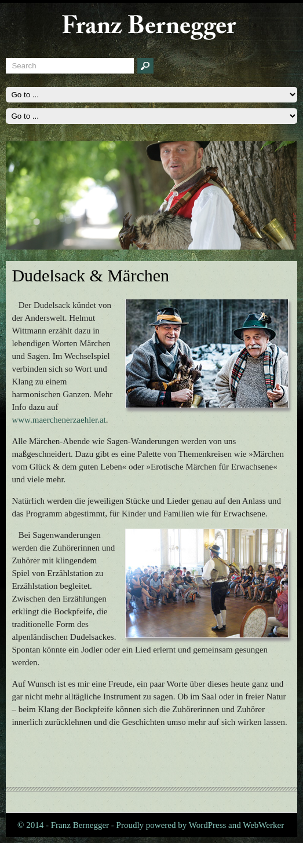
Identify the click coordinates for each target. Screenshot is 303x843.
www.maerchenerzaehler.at (58, 419)
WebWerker (263, 825)
